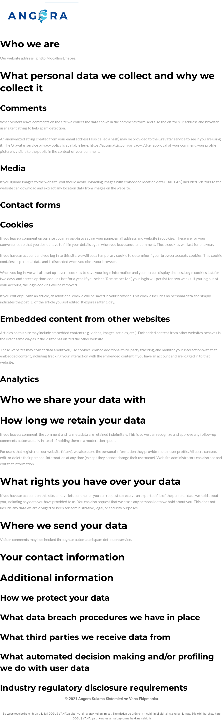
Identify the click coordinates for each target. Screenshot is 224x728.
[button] (40, 16)
